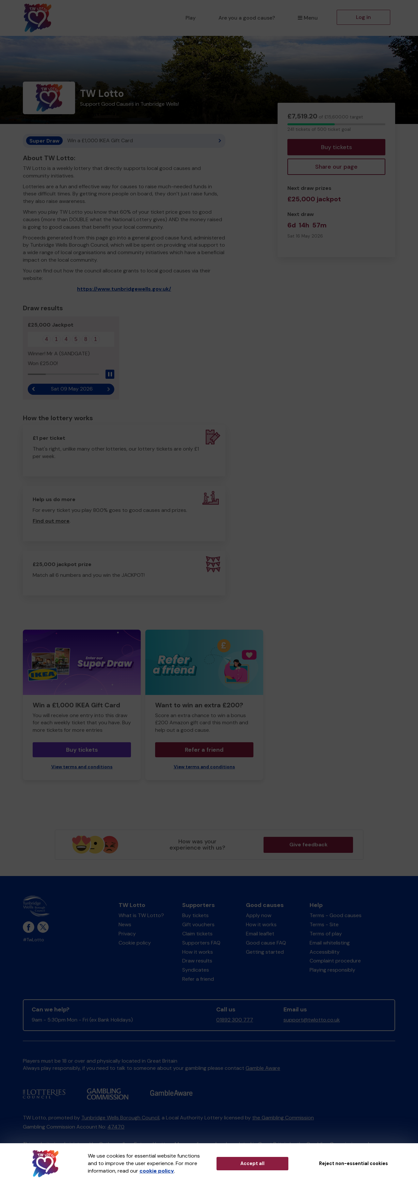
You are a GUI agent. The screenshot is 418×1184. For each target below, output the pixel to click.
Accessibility (325, 951)
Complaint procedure (335, 960)
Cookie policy (135, 942)
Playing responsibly (332, 969)
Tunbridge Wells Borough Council (120, 1117)
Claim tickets (197, 933)
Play (190, 17)
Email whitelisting (330, 942)
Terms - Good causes (336, 915)
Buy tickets (336, 147)
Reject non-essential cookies (353, 1163)
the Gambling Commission (283, 1117)
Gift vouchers (198, 924)
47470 (115, 1126)
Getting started (265, 951)
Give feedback (308, 844)
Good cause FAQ (266, 942)
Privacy (127, 933)
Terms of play (326, 933)
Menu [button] (308, 17)
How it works (197, 951)
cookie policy (156, 1170)
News (125, 924)
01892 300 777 (234, 1019)
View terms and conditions (82, 767)
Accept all (252, 1163)
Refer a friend (204, 750)
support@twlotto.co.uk (311, 1019)
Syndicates (195, 969)
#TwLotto (33, 940)
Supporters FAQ (201, 942)
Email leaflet (260, 933)
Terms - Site (324, 924)
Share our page (336, 167)
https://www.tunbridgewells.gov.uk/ (124, 288)
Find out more (51, 520)
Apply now (258, 915)
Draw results (197, 960)
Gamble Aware (263, 1068)
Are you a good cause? (246, 17)
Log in (363, 17)
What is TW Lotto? (141, 915)
